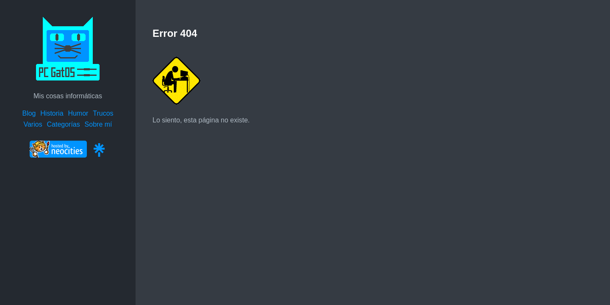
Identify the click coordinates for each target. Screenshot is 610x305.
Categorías (63, 124)
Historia (51, 113)
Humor (78, 113)
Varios (32, 124)
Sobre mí (98, 124)
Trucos (103, 113)
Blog (29, 113)
